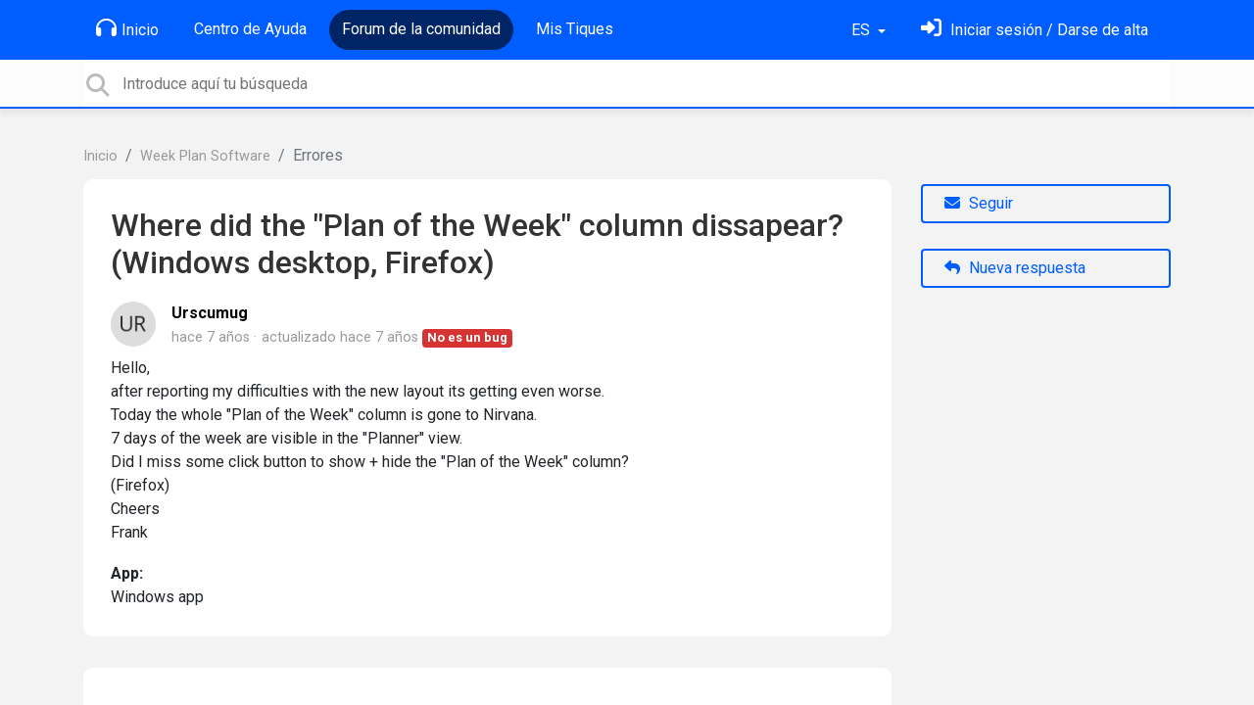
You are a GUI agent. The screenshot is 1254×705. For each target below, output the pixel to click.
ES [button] (862, 30)
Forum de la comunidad (421, 29)
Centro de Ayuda (250, 29)
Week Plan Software (205, 156)
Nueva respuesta (1014, 267)
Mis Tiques (574, 29)
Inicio (127, 28)
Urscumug (209, 313)
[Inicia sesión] (1034, 30)
